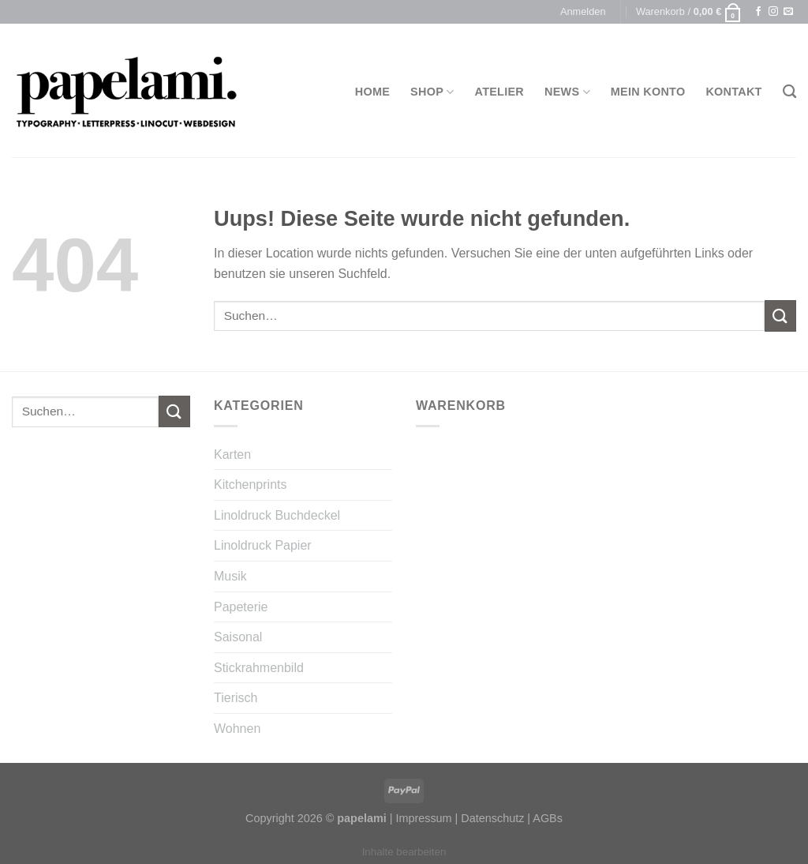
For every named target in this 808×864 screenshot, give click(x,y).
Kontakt (733, 91)
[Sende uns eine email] (788, 11)
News (567, 92)
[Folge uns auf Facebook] (758, 11)
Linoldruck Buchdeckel (277, 515)
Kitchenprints (250, 484)
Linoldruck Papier (263, 545)
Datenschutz (492, 818)
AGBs (548, 818)
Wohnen (237, 728)
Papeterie (241, 607)
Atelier (500, 91)
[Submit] (780, 315)
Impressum (423, 818)
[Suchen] (789, 92)
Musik (230, 576)
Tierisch (235, 697)
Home (372, 91)
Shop (432, 92)
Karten (232, 454)
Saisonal (238, 637)
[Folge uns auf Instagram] (773, 11)
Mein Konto (648, 91)
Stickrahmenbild (259, 667)
